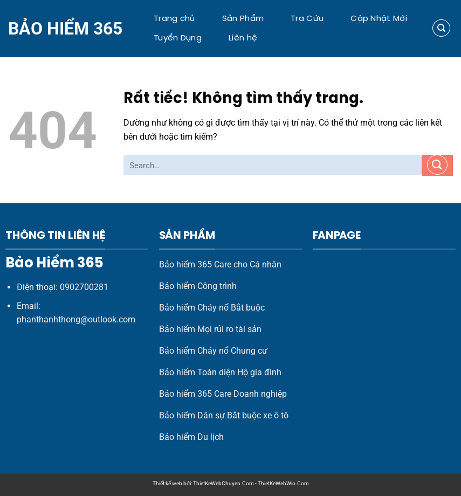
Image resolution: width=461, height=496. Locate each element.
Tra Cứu (307, 19)
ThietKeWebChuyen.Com (223, 483)
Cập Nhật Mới (378, 19)
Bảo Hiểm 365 (65, 28)
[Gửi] (437, 165)
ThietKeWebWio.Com (283, 483)
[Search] (441, 28)
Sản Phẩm (243, 19)
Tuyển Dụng (178, 38)
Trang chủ (174, 19)
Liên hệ (243, 38)
